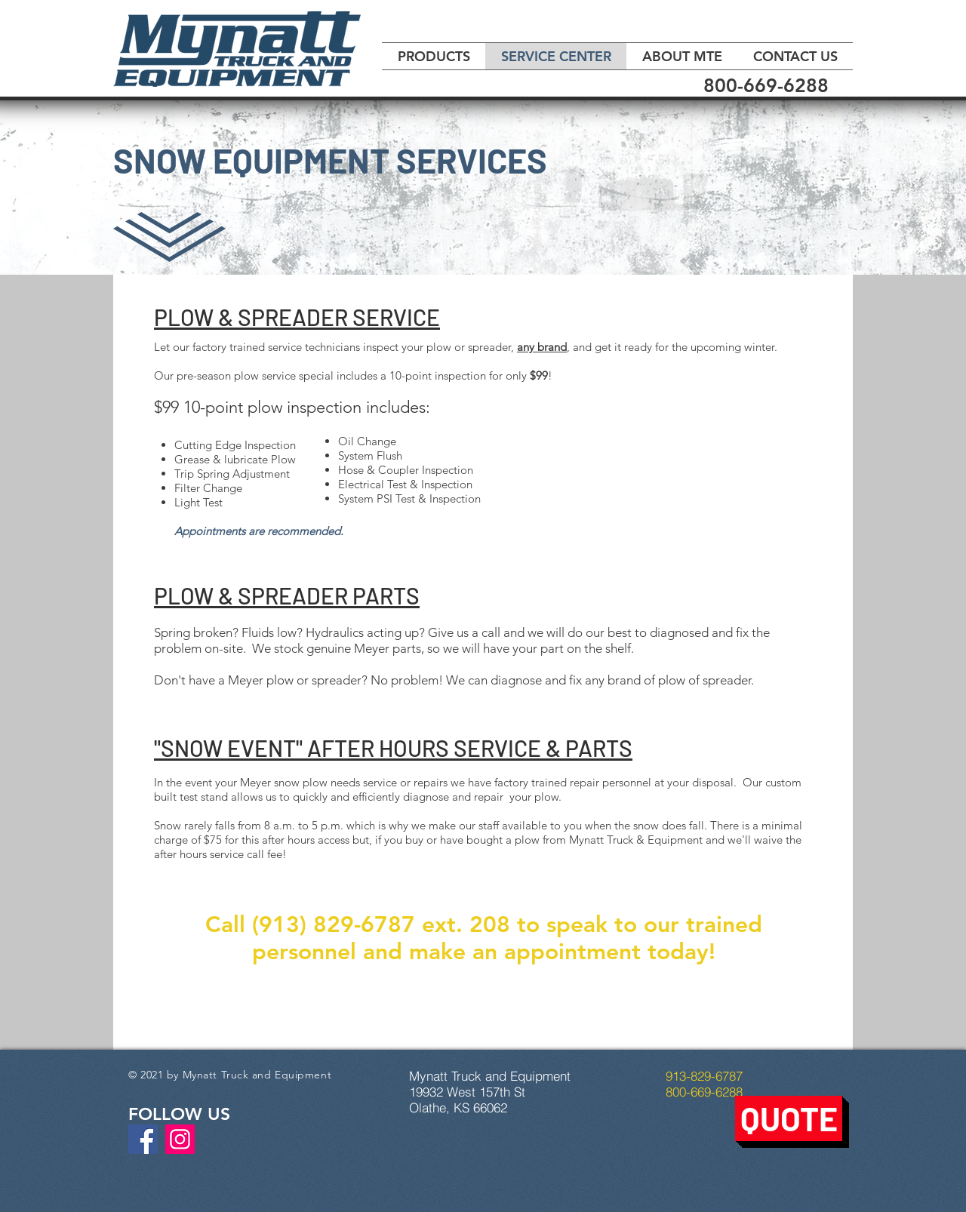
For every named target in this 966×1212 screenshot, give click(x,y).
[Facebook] (143, 1139)
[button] (788, 1118)
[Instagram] (180, 1139)
